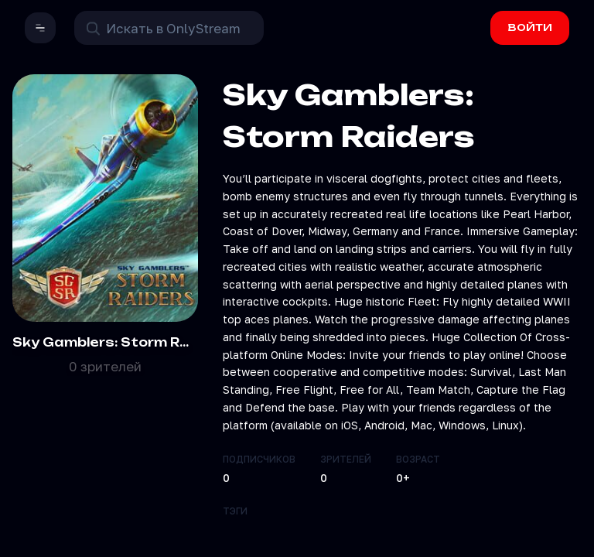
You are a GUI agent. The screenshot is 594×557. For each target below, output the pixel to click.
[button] (40, 27)
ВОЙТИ (530, 27)
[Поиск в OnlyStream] (169, 28)
